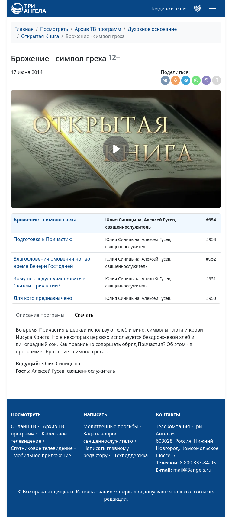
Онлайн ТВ (23, 426)
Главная (24, 29)
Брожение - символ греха (45, 219)
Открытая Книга (40, 36)
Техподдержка (131, 455)
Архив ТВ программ (98, 29)
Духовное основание (152, 29)
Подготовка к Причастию (43, 239)
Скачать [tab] (84, 315)
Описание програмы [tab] (40, 315)
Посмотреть (54, 29)
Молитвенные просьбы (110, 426)
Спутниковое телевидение (42, 448)
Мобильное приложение (42, 455)
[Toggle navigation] (212, 8)
